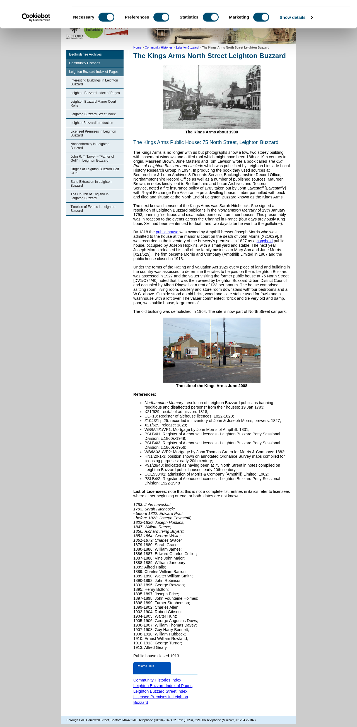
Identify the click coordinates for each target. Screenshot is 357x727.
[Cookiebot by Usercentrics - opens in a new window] (36, 43)
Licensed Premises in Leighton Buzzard (93, 133)
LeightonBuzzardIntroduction (92, 123)
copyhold (265, 241)
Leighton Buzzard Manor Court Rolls (93, 103)
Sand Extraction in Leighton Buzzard (91, 184)
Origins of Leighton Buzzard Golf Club (95, 171)
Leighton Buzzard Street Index (93, 114)
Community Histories (84, 63)
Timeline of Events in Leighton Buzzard (93, 209)
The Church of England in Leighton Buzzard (89, 196)
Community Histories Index (157, 680)
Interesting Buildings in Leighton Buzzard (94, 82)
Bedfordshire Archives (85, 54)
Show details (293, 42)
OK (310, 13)
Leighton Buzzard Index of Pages (94, 72)
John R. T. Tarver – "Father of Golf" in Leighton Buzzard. (92, 158)
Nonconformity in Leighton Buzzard (90, 146)
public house (167, 232)
